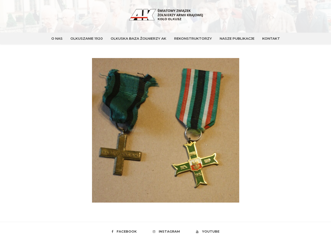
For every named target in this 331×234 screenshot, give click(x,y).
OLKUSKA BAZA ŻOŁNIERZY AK (138, 38)
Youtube (207, 231)
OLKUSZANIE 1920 (86, 38)
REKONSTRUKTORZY (193, 38)
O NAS (57, 38)
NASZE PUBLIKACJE (237, 38)
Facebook (124, 231)
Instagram (166, 231)
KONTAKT (271, 38)
